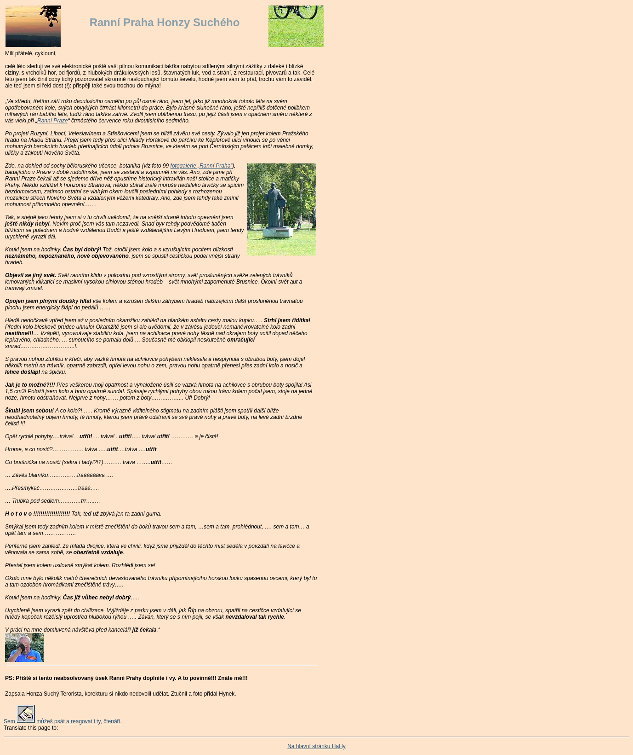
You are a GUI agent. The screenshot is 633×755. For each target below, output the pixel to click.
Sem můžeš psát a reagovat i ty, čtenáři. (63, 721)
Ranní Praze (52, 120)
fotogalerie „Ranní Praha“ (202, 166)
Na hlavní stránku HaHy (316, 746)
